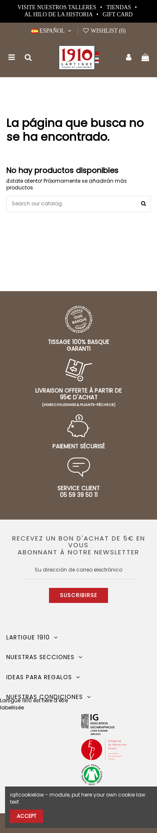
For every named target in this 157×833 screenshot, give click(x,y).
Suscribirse (78, 595)
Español (52, 31)
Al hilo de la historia (59, 14)
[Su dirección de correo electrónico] (78, 570)
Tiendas (119, 7)
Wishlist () (104, 31)
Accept (26, 816)
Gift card (118, 14)
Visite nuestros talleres (58, 7)
